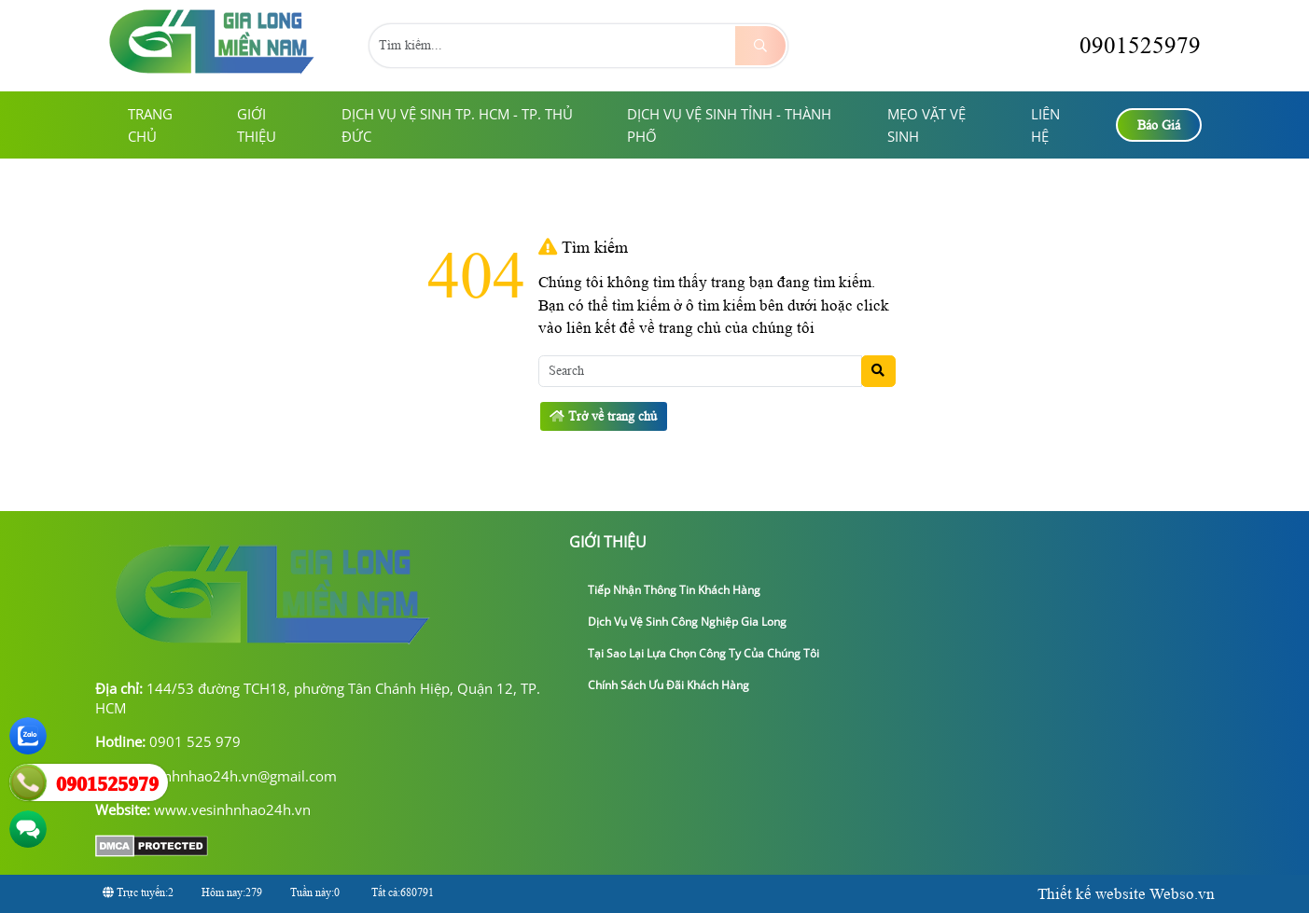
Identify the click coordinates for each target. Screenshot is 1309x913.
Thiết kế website (1091, 894)
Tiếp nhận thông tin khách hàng (667, 590)
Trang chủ (150, 124)
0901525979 (1123, 45)
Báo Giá (1158, 125)
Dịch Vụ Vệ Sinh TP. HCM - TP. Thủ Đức (457, 124)
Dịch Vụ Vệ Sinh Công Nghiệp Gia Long (680, 621)
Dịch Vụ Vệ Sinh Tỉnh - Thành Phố (729, 124)
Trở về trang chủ (603, 416)
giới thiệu (256, 124)
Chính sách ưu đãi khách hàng (661, 685)
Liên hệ (1045, 124)
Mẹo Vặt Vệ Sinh (926, 124)
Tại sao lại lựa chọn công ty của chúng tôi (696, 653)
